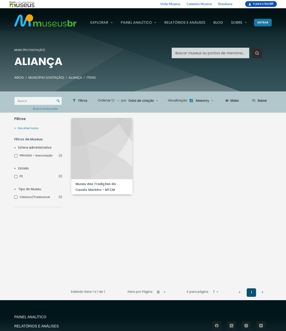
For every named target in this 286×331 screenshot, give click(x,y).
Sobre (239, 22)
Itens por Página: (140, 292)
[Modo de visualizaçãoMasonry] (200, 100)
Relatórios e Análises (184, 22)
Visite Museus (170, 4)
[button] (239, 292)
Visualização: (178, 100)
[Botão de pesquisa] (257, 53)
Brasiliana (225, 4)
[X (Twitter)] (231, 325)
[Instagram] (246, 325)
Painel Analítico (139, 22)
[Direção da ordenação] (116, 100)
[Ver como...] (259, 100)
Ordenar (104, 100)
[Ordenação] (143, 100)
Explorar (102, 22)
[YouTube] (261, 325)
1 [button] (251, 292)
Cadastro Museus (199, 4)
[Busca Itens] (38, 101)
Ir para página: (198, 292)
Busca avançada (46, 109)
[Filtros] (80, 100)
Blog (218, 22)
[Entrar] (263, 22)
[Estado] (37, 168)
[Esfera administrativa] (37, 147)
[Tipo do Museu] (37, 189)
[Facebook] (216, 325)
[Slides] (232, 100)
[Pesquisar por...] (210, 53)
